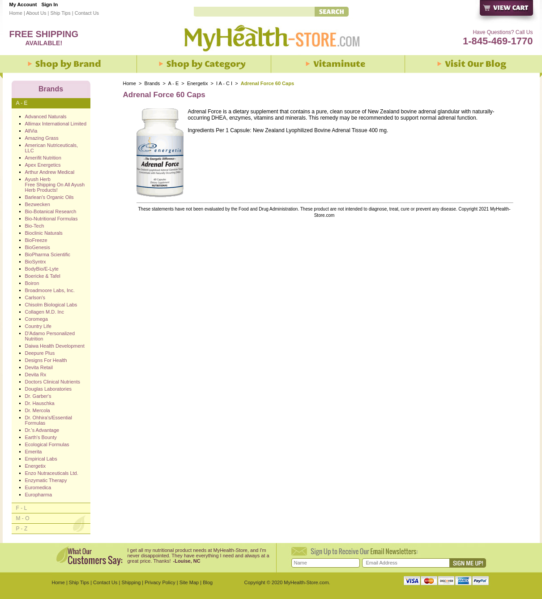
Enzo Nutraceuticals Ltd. (51, 473)
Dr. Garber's (38, 396)
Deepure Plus (40, 353)
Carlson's (35, 297)
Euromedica (38, 487)
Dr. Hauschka (40, 403)
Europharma (38, 494)
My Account (23, 4)
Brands (152, 83)
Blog (208, 582)
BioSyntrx (35, 261)
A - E (173, 83)
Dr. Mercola (37, 410)
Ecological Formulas (47, 444)
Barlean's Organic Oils (49, 197)
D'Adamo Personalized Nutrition (50, 336)
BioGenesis (37, 247)
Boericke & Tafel (42, 276)
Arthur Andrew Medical (50, 172)
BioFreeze (36, 240)
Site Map (189, 582)
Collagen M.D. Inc (44, 312)
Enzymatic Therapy (46, 480)
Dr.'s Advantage (42, 430)
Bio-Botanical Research (51, 211)
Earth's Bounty (41, 437)
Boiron (32, 283)
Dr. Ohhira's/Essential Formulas (48, 420)
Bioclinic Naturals (44, 233)
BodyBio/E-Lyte (42, 268)
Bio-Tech (34, 225)
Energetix (197, 83)
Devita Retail (39, 367)
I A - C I (224, 83)
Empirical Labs (41, 458)
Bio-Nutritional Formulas (51, 218)
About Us (36, 13)
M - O (23, 518)
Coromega (36, 319)
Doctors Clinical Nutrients (52, 381)
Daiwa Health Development (55, 346)
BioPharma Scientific (48, 254)
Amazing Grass (42, 138)
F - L (21, 508)
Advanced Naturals (46, 116)
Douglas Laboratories (48, 389)
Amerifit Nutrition (43, 157)
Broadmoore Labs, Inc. (50, 290)
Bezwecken (37, 204)
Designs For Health (46, 360)
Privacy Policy (160, 582)
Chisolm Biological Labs (51, 304)
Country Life (38, 326)
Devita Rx (36, 374)
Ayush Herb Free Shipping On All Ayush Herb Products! (55, 185)
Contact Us (87, 13)
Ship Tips (60, 13)
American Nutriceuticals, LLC (51, 147)
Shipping (131, 582)
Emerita (33, 451)
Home (15, 13)
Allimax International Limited (56, 123)
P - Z (22, 529)
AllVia (31, 131)
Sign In (49, 4)
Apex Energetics (43, 165)
